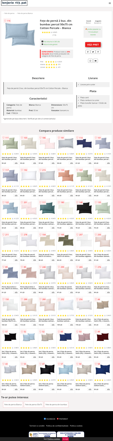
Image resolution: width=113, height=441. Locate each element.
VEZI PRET (93, 44)
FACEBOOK (49, 419)
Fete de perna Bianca (25, 13)
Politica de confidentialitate (57, 426)
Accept (65, 439)
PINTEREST (62, 419)
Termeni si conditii (37, 426)
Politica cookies (76, 426)
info (16, 163)
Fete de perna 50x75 (33, 404)
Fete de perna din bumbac (56, 404)
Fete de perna (9, 13)
